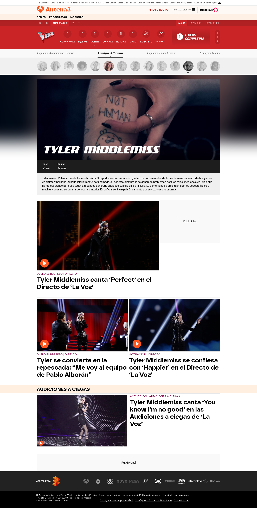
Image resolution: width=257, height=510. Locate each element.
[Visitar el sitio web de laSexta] (98, 483)
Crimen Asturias (144, 3)
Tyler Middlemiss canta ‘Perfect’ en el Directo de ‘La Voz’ (94, 285)
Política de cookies (150, 496)
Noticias (76, 18)
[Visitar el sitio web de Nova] (122, 483)
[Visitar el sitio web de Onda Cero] (158, 483)
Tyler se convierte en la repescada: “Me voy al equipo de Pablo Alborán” (82, 369)
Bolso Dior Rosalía (125, 3)
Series (41, 18)
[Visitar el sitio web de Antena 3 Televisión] (86, 483)
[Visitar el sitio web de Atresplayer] (198, 483)
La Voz (180, 24)
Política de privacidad (125, 496)
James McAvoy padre (179, 3)
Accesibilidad (181, 502)
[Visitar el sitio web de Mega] (134, 483)
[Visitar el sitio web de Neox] (110, 483)
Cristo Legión (108, 3)
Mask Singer (160, 3)
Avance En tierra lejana (203, 3)
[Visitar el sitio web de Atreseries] (146, 483)
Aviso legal (105, 496)
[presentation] (55, 55)
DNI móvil (95, 3)
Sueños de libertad (80, 3)
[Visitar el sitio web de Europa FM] (170, 483)
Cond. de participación (176, 496)
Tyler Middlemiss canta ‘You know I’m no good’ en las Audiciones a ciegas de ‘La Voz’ (172, 414)
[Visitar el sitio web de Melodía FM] (182, 483)
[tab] (55, 55)
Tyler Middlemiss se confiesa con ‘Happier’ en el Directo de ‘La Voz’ (174, 369)
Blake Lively (63, 3)
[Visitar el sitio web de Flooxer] (215, 483)
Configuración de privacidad (116, 502)
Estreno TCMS (48, 3)
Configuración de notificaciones (153, 502)
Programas (58, 18)
